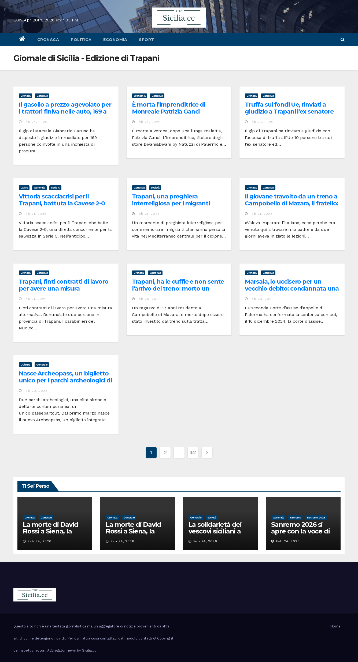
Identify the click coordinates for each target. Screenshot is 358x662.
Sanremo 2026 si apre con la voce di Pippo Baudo (300, 531)
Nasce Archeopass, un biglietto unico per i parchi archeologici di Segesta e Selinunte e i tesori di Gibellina (65, 384)
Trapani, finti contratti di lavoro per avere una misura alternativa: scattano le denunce (66, 288)
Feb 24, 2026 (35, 122)
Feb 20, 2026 (149, 299)
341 (193, 452)
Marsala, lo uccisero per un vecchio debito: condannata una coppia (292, 288)
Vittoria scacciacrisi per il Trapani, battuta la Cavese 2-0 (62, 200)
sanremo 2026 (316, 517)
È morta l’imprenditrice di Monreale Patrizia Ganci (168, 108)
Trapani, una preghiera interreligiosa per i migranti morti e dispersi (171, 203)
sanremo (295, 517)
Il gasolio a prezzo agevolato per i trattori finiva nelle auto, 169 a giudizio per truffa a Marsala (65, 111)
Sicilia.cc (89, 650)
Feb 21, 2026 (35, 214)
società (155, 187)
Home (335, 626)
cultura (25, 364)
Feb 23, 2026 (262, 122)
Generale (42, 95)
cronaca (48, 39)
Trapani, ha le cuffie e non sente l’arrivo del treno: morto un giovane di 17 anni (178, 288)
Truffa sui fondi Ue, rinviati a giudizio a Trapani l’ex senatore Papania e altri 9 (289, 111)
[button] (343, 39)
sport (146, 39)
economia (115, 39)
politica (81, 39)
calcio (24, 187)
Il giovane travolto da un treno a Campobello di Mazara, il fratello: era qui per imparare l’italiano (291, 203)
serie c (55, 187)
